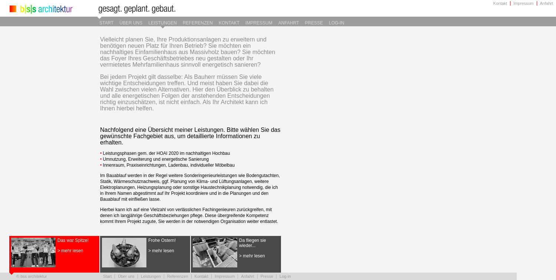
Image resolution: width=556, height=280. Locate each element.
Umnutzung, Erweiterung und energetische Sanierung (156, 159)
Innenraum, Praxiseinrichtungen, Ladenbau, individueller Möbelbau (169, 165)
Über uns (130, 23)
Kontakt (500, 3)
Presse (314, 23)
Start (106, 23)
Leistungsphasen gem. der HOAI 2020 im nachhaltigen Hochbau (166, 153)
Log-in (336, 23)
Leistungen (162, 23)
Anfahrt (546, 3)
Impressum (523, 3)
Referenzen (198, 23)
